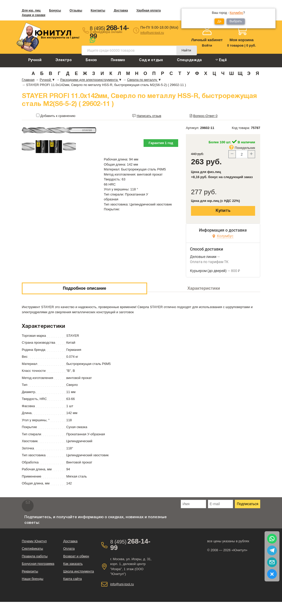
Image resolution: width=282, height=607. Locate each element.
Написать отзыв (149, 116)
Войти (207, 45)
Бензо (91, 60)
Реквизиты (30, 571)
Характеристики (203, 288)
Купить (223, 211)
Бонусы (55, 10)
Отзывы (75, 10)
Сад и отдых (151, 60)
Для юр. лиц (31, 10)
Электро (63, 60)
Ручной (35, 60)
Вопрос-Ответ (205, 116)
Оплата (69, 548)
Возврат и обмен (76, 556)
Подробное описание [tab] (84, 288)
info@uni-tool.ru (152, 33)
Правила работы (35, 556)
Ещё (221, 60)
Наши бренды (32, 579)
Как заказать (73, 564)
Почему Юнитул (34, 541)
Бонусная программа (38, 564)
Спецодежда (189, 60)
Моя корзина (241, 40)
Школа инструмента (78, 571)
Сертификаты (32, 548)
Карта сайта (72, 579)
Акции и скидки (33, 15)
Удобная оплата (148, 10)
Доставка (121, 10)
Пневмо (118, 60)
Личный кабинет (207, 40)
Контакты (98, 10)
